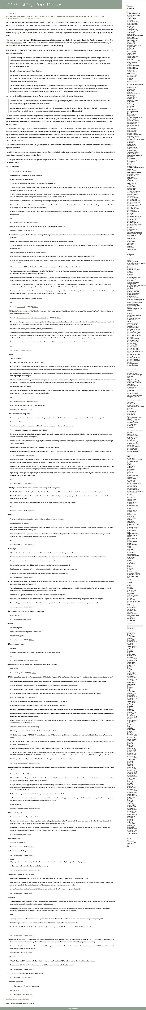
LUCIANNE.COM (131, 127)
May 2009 (130, 745)
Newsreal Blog (131, 554)
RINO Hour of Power (132, 576)
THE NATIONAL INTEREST (133, 339)
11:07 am (29, 350)
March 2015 (131, 637)
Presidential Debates (133, 573)
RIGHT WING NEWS (132, 179)
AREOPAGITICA (131, 32)
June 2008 (130, 763)
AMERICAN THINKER (132, 25)
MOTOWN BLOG (131, 138)
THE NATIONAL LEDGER (133, 340)
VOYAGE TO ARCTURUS (133, 397)
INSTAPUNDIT (130, 106)
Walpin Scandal (131, 607)
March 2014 (131, 654)
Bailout (129, 463)
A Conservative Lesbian (134, 15)
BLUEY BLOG (130, 48)
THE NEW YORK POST (132, 348)
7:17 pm (32, 855)
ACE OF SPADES (131, 18)
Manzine (130, 543)
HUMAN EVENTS (131, 296)
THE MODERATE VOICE (133, 208)
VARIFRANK (130, 237)
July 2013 (130, 667)
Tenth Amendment (132, 595)
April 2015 (130, 635)
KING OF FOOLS (131, 116)
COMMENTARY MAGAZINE (134, 277)
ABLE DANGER (131, 458)
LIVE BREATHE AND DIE (133, 125)
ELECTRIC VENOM (131, 83)
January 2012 (131, 695)
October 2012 (131, 681)
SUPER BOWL (130, 589)
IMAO (128, 103)
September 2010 (132, 720)
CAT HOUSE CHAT (131, 403)
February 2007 (131, 788)
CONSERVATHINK (131, 67)
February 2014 (131, 656)
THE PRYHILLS (130, 213)
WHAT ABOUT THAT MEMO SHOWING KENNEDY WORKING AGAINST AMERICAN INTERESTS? (55, 16)
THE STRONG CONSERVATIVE (134, 224)
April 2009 (130, 747)
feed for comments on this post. (17, 999)
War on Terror (131, 609)
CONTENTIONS (130, 70)
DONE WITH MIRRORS (132, 437)
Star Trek (129, 587)
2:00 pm (32, 607)
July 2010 (130, 723)
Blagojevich (130, 471)
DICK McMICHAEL (132, 75)
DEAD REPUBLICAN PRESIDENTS (135, 407)
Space (129, 584)
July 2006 (130, 799)
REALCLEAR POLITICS (132, 320)
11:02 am (59, 317)
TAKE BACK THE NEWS (133, 326)
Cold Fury (130, 64)
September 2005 (132, 814)
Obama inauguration (133, 556)
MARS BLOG (130, 376)
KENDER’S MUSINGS (132, 410)
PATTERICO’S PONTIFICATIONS (134, 155)
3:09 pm (34, 673)
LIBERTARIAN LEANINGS (133, 120)
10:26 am (35, 660)
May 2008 (130, 764)
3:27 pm (38, 763)
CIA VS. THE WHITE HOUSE (134, 483)
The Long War (131, 600)
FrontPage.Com (131, 515)
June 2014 (130, 651)
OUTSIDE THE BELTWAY (133, 152)
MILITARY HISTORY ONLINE (133, 306)
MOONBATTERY (131, 414)
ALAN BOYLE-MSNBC (132, 373)
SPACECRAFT (130, 390)
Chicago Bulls (131, 480)
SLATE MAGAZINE (132, 324)
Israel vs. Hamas (132, 535)
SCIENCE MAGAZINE (132, 323)
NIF (128, 416)
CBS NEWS (130, 272)
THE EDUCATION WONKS (133, 446)
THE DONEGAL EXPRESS (133, 202)
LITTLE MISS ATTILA (131, 123)
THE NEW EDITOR (131, 343)
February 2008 (131, 769)
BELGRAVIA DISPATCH (132, 40)
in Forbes (106, 50)
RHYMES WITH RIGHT (132, 442)
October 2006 (131, 794)
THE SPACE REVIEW (132, 393)
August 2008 (131, 759)
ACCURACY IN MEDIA (132, 262)
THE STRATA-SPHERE (132, 223)
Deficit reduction (132, 502)
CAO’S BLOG (130, 54)
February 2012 (131, 693)
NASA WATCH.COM (132, 379)
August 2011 (131, 703)
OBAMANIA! (130, 559)
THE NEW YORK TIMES (133, 349)
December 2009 (132, 734)
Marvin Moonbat (132, 544)
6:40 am (29, 619)
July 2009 (130, 742)
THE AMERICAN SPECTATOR (134, 329)
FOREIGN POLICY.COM (132, 287)
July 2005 (130, 817)
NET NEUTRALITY (131, 552)
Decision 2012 (131, 501)
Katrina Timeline (132, 538)
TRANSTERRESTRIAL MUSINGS (134, 234)
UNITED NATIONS (131, 606)
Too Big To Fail (131, 603)
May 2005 (130, 821)
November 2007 (132, 773)
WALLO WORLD (130, 243)
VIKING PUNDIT (131, 238)
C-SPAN (129, 271)
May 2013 (130, 670)
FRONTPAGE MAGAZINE (133, 290)
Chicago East (131, 482)
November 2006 (132, 792)
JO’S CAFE (129, 113)
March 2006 (131, 805)
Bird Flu (129, 464)
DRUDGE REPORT (131, 284)
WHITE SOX (130, 612)
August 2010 (131, 722)
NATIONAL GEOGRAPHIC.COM (134, 309)
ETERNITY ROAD (131, 439)
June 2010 (130, 725)
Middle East (130, 548)
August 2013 (131, 665)
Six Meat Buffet (131, 186)
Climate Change (132, 486)
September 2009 (132, 739)
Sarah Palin (130, 581)
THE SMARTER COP (132, 219)
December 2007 (132, 772)
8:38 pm (38, 870)
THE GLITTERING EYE (132, 448)
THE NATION (130, 337)
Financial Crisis (131, 511)
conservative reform (133, 489)
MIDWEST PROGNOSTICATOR (134, 135)
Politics (20, 18)
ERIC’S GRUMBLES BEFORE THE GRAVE (135, 85)
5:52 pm (32, 977)
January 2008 (131, 770)
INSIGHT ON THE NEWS (133, 298)
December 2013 (132, 659)
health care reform (132, 524)
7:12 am (32, 640)
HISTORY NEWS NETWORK (133, 293)
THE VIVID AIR (130, 227)
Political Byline (131, 158)
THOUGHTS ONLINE (132, 229)
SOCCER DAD (130, 445)
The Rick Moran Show (133, 601)
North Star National (132, 149)
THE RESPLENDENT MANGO (134, 216)
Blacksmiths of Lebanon (134, 45)
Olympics (130, 562)
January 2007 (131, 789)
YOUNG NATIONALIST (132, 365)
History (15, 18)
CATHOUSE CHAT (131, 58)
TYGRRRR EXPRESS (131, 235)
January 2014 (131, 657)
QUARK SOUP (130, 384)
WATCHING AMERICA (132, 364)
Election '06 (130, 504)
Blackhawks (130, 469)
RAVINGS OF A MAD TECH (134, 419)
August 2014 (131, 648)
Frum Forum (130, 516)
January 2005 (131, 827)
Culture (129, 494)
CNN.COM (130, 274)
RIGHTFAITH (130, 180)
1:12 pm (32, 544)
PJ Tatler (129, 570)
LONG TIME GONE (131, 411)
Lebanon (129, 540)
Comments (131, 842)
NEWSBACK (130, 310)
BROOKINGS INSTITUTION (133, 269)
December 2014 (132, 641)
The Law (129, 598)
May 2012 (130, 689)
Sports (129, 585)
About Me (130, 7)
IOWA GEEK (130, 408)
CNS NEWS (130, 276)
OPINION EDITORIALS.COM (134, 315)
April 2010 (130, 728)
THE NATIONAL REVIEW (133, 342)
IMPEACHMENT (131, 530)
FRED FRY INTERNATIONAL (133, 94)
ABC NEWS (130, 260)
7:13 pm (32, 846)
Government (131, 523)
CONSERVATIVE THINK (132, 68)
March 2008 (131, 767)
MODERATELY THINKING (133, 136)
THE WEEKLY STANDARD (133, 361)
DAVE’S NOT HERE (132, 72)
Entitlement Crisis (132, 505)
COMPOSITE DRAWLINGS (133, 65)
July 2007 (130, 780)
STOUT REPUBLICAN (132, 193)
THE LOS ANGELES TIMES (133, 334)
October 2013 (131, 662)
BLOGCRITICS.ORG (131, 268)
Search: (129, 623)
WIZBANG (129, 246)
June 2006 (130, 800)
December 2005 (132, 810)
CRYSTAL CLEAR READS (132, 405)
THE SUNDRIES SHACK (133, 450)
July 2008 (130, 761)
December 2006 (132, 791)
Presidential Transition (133, 574)
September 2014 (132, 646)
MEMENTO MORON (132, 130)
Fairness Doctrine (132, 510)
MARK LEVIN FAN (131, 413)
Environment (131, 507)
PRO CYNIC (130, 164)
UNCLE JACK (130, 427)
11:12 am (35, 401)
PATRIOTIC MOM (131, 153)
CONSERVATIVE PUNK (132, 279)
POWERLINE (130, 163)
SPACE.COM (130, 389)
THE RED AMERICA (132, 215)
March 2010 (131, 729)
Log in (129, 838)
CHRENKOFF (130, 59)
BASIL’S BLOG (130, 37)
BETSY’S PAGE (131, 43)
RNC (128, 578)
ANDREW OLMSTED (132, 29)
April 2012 (130, 690)
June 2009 (130, 744)
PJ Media (130, 568)
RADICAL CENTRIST (131, 171)
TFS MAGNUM (131, 196)
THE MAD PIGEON (132, 207)
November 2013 (132, 660)
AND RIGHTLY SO (131, 28)
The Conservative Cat (133, 200)
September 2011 (132, 701)
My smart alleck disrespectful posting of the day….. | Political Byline (32, 317)
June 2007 (130, 781)
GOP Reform (130, 521)
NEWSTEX (129, 313)
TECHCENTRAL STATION (132, 328)
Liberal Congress (132, 541)
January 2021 (131, 634)
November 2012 (132, 679)
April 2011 (130, 709)
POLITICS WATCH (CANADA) (134, 318)
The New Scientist (132, 346)
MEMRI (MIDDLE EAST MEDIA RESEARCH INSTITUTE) (135, 303)
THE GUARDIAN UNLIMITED (134, 332)
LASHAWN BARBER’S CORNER (134, 117)
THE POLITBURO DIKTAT (133, 212)
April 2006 (130, 803)
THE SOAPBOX (131, 221)
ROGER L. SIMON (131, 183)
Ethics (129, 508)
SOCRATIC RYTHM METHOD (134, 191)
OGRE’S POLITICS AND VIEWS (134, 418)
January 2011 (131, 714)
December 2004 (132, 828)
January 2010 (131, 733)
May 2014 (130, 652)
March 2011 (131, 711)
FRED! (128, 513)
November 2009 (132, 736)
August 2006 (131, 797)
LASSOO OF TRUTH (131, 119)
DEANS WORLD (131, 73)
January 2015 (131, 640)
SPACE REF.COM (131, 387)
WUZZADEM (130, 248)
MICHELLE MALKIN (132, 133)
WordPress (130, 255)
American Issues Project (134, 460)
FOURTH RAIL (130, 92)
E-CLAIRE (129, 80)
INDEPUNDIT (130, 105)
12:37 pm (32, 483)
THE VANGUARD (131, 356)
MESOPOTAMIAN (131, 131)
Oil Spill (129, 560)
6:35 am (31, 994)
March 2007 (131, 786)
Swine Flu (132, 466)
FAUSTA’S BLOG (131, 89)
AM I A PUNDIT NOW (132, 21)
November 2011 (132, 698)
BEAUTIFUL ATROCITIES (132, 39)
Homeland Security (132, 527)
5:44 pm (29, 834)
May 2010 (130, 726)
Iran (128, 532)
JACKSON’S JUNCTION (132, 111)
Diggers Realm (131, 76)
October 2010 (131, 718)
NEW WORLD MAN (132, 147)
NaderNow (130, 142)
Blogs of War (131, 46)
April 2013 (130, 671)
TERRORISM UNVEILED (132, 194)
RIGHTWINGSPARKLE (132, 182)
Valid (130, 843)
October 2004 (131, 832)
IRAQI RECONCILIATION (132, 534)
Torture (129, 604)
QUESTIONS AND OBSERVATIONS (135, 168)
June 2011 (130, 706)
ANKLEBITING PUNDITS (133, 31)
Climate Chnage (132, 488)
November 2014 (132, 643)
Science (129, 582)
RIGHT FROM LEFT (131, 175)
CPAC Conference (132, 493)
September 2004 (132, 833)
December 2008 (132, 753)
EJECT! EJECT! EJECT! (132, 81)
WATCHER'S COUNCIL (132, 611)
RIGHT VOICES (130, 177)
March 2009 (131, 748)
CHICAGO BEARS (131, 479)
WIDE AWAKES (131, 245)
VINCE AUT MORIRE (132, 240)
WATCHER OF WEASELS (133, 451)
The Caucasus (131, 596)
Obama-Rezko (131, 557)
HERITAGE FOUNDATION (133, 291)
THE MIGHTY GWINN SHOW (134, 335)
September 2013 (132, 663)
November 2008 (132, 755)
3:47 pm (30, 952)
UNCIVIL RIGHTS (131, 425)
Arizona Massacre (132, 461)
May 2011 (130, 707)
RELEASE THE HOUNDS (133, 174)
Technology (130, 593)
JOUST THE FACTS (131, 114)
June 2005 (130, 819)
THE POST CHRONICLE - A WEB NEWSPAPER (135, 352)
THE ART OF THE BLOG (132, 197)
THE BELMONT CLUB (132, 199)
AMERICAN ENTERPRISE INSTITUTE (136, 263)
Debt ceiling (130, 496)
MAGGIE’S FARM (131, 128)
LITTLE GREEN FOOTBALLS (133, 122)
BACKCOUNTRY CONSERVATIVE (135, 36)
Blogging (130, 472)
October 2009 (131, 737)
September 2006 (132, 795)
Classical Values (132, 62)
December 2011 (132, 696)
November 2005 (132, 811)
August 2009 (131, 740)
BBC (128, 266)
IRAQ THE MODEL (131, 109)
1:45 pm (32, 577)
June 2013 (130, 668)
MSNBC (129, 307)
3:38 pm (38, 808)
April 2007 (130, 784)
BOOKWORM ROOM (132, 434)
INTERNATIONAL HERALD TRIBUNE (135, 299)
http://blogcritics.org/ (133, 100)
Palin (128, 565)
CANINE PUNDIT (131, 53)
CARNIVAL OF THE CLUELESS (134, 475)
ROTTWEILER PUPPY (132, 421)
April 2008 (130, 766)
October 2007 (131, 775)
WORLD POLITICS (131, 618)
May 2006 (130, 802)
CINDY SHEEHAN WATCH (133, 61)
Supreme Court (131, 590)
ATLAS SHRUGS (131, 34)
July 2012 (130, 686)
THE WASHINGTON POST (133, 357)
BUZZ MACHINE (131, 51)
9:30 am (35, 222)
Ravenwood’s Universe (134, 172)
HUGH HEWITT (130, 102)
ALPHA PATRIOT (131, 20)
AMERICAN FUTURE (132, 23)
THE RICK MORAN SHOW (133, 218)
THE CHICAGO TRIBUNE (133, 331)
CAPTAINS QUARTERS (132, 56)
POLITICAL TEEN (131, 161)
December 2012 (132, 678)
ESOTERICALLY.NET (131, 87)
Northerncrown (131, 150)
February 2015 (131, 638)
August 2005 (131, 816)
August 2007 (131, 778)
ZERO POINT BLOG (131, 249)
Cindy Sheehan (131, 485)
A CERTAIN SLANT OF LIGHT (133, 14)
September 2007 (132, 777)
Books (129, 474)
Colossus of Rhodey (133, 435)
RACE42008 (130, 169)
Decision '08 (131, 497)
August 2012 (131, 684)
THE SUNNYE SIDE (132, 226)
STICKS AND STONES (132, 422)
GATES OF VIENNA (132, 97)
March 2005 (131, 824)
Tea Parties (130, 592)
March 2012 (131, 692)
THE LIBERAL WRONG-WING (134, 204)
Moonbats (130, 549)
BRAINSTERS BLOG (131, 50)
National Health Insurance (135, 551)
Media (129, 546)
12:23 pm (30, 409)
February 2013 (131, 674)
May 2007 (130, 783)
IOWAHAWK (130, 108)
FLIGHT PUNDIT (130, 91)
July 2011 (130, 704)
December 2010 (132, 715)
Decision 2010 (131, 499)
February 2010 (131, 731)
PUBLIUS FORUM (131, 166)
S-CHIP (129, 579)
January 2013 (131, 676)
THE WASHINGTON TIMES (133, 359)
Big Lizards (130, 432)
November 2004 (132, 830)
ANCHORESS (130, 26)
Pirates (129, 566)
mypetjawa (130, 141)
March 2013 (131, 673)
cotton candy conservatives (135, 491)
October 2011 (131, 700)
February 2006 (131, 806)
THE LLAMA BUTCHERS (133, 205)
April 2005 (130, 822)
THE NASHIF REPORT (132, 424)
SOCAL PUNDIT (131, 190)
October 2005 (131, 813)
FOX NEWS (130, 288)
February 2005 (131, 825)
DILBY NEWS (130, 280)
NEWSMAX (130, 312)
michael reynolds (21, 222)
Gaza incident (131, 518)
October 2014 (131, 645)
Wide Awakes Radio (133, 615)
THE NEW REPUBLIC (132, 345)
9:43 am (32, 230)
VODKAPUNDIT (131, 241)
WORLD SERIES (131, 620)
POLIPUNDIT (130, 157)
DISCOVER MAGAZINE (133, 282)
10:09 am (35, 307)
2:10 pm (32, 935)
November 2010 (132, 717)
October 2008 (131, 756)
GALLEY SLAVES (131, 95)
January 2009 (131, 751)
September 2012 (132, 682)
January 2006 (131, 808)
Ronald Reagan (17, 43)
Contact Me (130, 8)
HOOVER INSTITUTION (132, 294)
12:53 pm (32, 510)
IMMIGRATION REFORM (133, 529)
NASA (128, 378)
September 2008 (132, 758)
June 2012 (130, 687)
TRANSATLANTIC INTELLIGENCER (134, 232)
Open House (131, 563)
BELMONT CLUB (131, 42)
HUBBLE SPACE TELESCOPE (134, 375)
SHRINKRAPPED (131, 185)
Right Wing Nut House (34, 4)
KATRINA (129, 537)
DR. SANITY (130, 78)
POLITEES (129, 316)
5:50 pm (32, 969)
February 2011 (131, 712)
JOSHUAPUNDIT (131, 440)
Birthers (129, 467)
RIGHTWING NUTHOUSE (133, 443)
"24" (128, 457)
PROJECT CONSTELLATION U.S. (134, 382)
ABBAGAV (130, 17)
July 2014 (130, 649)
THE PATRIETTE (131, 210)
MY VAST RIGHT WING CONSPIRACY (136, 139)
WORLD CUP (130, 617)
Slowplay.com (131, 188)
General (129, 519)
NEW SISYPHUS (131, 146)
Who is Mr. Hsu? (132, 614)
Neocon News (131, 144)
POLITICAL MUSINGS (132, 160)
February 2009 (131, 750)
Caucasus (130, 477)
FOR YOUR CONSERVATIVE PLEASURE (136, 285)
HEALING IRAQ (130, 98)
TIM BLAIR (129, 230)
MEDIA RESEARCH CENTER (134, 301)
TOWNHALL (129, 362)
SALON (129, 321)
